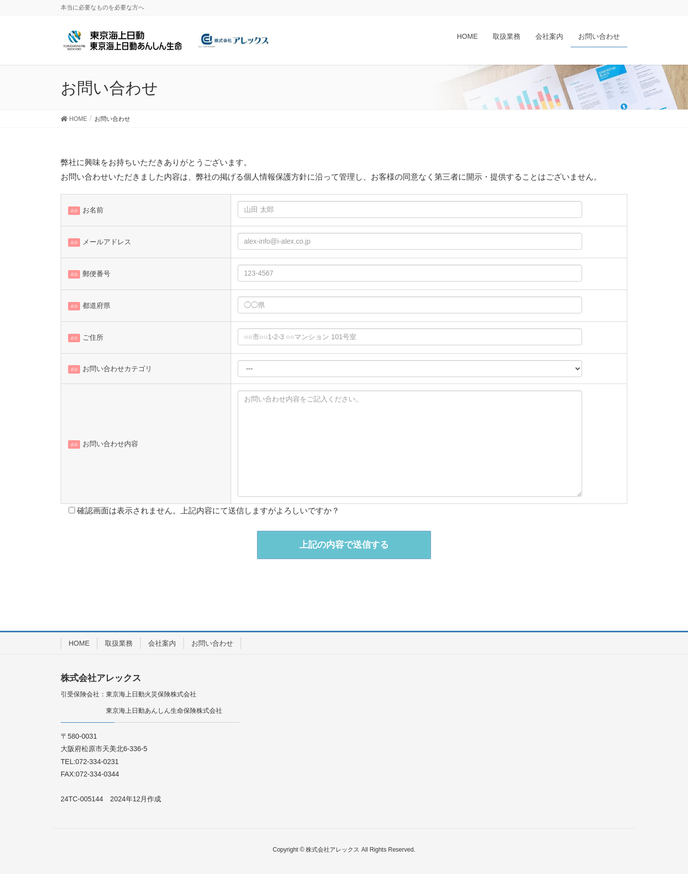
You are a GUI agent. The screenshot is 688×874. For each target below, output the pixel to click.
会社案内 (162, 643)
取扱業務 (119, 643)
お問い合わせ (212, 643)
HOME (79, 643)
